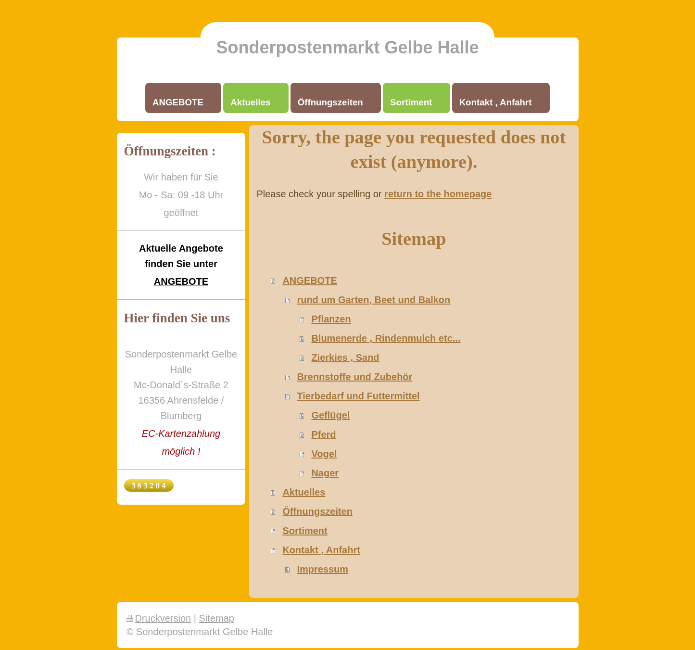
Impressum (322, 569)
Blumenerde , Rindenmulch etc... (385, 338)
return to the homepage (438, 194)
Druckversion (158, 618)
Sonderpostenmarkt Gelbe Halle (347, 47)
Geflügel (330, 415)
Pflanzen (331, 319)
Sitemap (216, 618)
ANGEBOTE (309, 280)
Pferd (323, 434)
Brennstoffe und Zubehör (354, 376)
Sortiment (304, 530)
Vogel (324, 453)
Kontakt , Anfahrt (321, 550)
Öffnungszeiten (317, 511)
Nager (325, 473)
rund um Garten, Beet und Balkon (373, 299)
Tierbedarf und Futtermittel (358, 396)
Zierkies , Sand (345, 357)
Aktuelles (303, 492)
